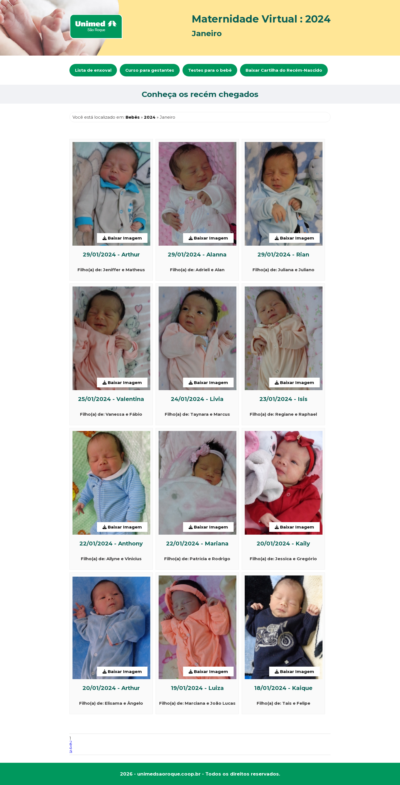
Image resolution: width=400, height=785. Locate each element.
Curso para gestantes (149, 70)
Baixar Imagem (122, 238)
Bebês (133, 117)
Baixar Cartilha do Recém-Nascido (284, 70)
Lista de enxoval (93, 70)
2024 (150, 117)
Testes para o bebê (210, 70)
